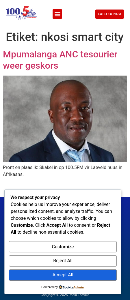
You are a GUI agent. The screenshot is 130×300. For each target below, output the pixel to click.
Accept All (62, 275)
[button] (57, 14)
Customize (63, 247)
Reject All (62, 260)
